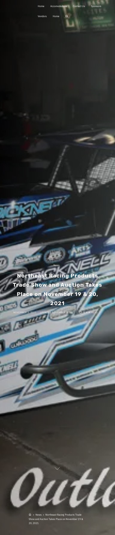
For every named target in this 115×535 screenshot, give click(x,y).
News (56, 265)
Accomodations (58, 6)
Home (41, 6)
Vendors (42, 16)
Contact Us (79, 6)
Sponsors (96, 6)
